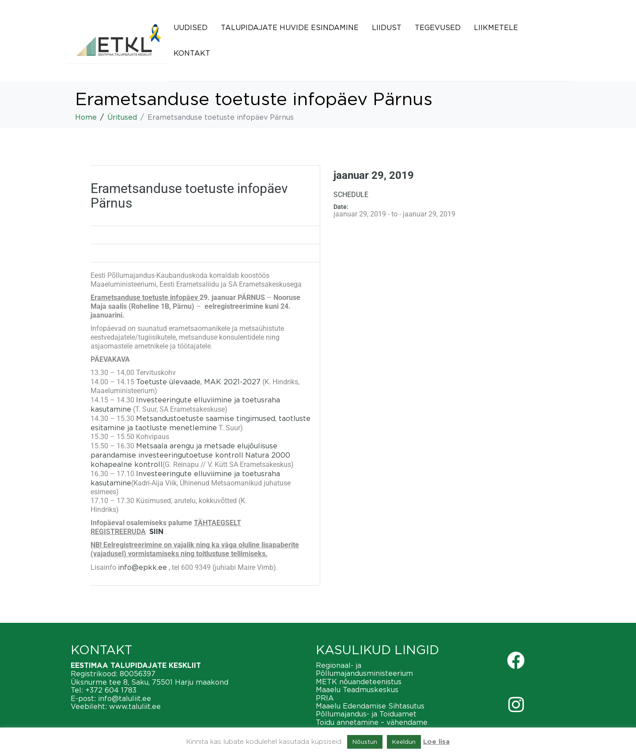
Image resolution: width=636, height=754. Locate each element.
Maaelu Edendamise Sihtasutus (370, 706)
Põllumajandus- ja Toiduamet (366, 714)
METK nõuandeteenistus (358, 682)
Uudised (191, 27)
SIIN (156, 531)
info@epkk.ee (142, 567)
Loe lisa (436, 742)
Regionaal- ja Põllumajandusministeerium (364, 669)
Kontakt (192, 53)
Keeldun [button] (404, 742)
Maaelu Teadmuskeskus (357, 689)
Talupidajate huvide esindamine (290, 27)
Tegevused (438, 27)
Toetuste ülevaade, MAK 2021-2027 (198, 382)
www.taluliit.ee (135, 706)
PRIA (325, 698)
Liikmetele (496, 27)
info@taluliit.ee (124, 698)
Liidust (386, 27)
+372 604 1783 (110, 690)
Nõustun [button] (364, 742)
